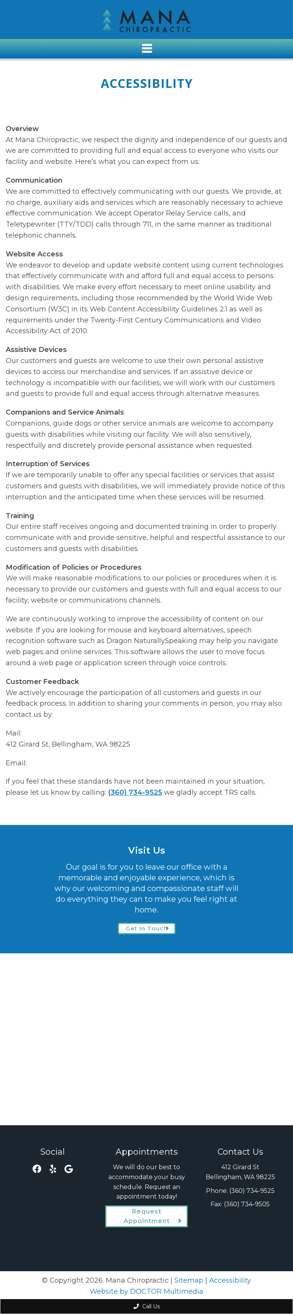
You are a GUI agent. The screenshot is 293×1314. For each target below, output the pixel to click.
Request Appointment (147, 1216)
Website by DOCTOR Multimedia (146, 1291)
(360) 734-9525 (135, 792)
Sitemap (188, 1280)
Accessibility (230, 1280)
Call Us (147, 1306)
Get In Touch (147, 928)
